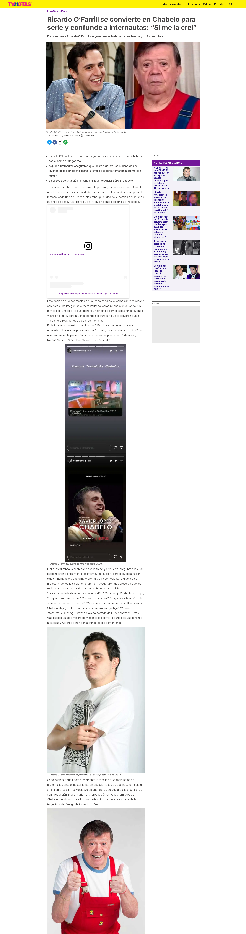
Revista (218, 4)
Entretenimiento (171, 4)
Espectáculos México (57, 11)
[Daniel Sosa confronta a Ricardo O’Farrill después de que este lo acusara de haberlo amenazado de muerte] (186, 272)
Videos (207, 4)
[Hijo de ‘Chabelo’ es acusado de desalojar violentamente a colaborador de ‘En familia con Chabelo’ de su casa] (186, 198)
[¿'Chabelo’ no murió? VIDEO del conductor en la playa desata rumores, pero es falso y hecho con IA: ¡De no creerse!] (186, 174)
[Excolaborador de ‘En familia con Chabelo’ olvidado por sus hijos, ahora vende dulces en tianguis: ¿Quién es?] (186, 223)
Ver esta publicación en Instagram (67, 254)
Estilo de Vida (192, 4)
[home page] (20, 4)
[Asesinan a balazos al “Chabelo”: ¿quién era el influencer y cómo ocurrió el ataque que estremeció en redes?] (186, 247)
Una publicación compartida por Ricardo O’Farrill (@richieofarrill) (88, 293)
